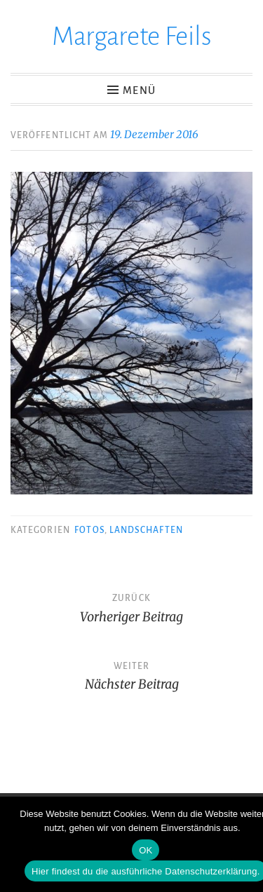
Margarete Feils (132, 36)
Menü (139, 90)
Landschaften (146, 530)
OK (145, 850)
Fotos (89, 530)
